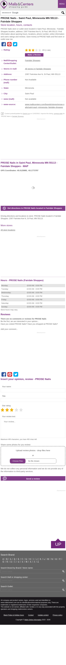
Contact (31, 655)
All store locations (8, 270)
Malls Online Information (32, 660)
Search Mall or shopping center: (14, 617)
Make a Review (34, 95)
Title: (4, 436)
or (33, 496)
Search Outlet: (7, 627)
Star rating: (6, 446)
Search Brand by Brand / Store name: (17, 608)
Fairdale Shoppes (32, 101)
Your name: (6, 427)
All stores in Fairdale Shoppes (38, 109)
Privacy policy (57, 655)
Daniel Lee (26, 153)
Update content (43, 655)
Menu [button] (62, 4)
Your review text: (9, 457)
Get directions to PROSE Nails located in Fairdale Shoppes (34, 248)
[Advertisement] (23, 48)
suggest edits (58, 153)
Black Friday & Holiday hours (14, 655)
